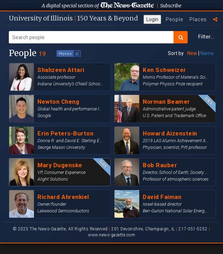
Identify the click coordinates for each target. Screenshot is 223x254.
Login (152, 19)
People (174, 19)
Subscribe (170, 5)
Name (207, 53)
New (192, 53)
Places (198, 19)
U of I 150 (73, 18)
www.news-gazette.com (111, 234)
